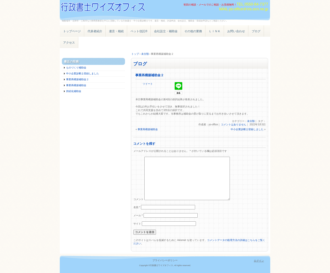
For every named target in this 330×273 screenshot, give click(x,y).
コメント (138, 199)
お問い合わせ (236, 31)
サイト (137, 223)
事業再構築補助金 (148, 129)
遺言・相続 (116, 31)
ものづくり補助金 (76, 67)
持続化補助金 (73, 91)
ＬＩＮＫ (215, 31)
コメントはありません (233, 124)
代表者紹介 (95, 31)
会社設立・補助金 (166, 31)
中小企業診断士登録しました (247, 129)
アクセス (69, 42)
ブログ (256, 31)
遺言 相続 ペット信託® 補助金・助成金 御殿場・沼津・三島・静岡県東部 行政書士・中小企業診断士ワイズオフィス (108, 8)
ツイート (148, 83)
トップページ (72, 31)
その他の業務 (193, 31)
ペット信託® (138, 31)
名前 (136, 207)
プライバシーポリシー (165, 260)
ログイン (259, 260)
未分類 (251, 121)
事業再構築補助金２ (149, 75)
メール (138, 215)
